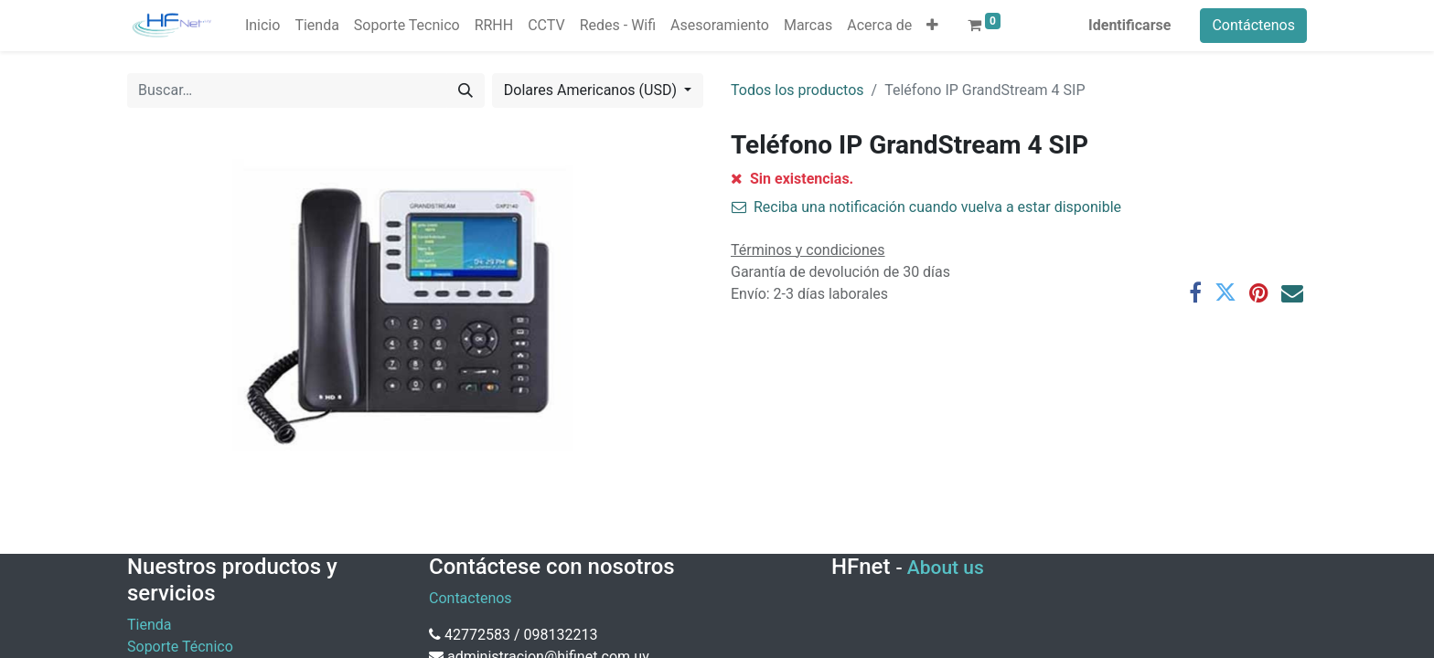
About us (945, 567)
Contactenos (470, 598)
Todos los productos (797, 90)
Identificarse (1129, 25)
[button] (932, 25)
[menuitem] (262, 25)
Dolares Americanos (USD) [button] (592, 90)
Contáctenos (1253, 25)
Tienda (149, 624)
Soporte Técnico (180, 646)
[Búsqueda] (465, 90)
